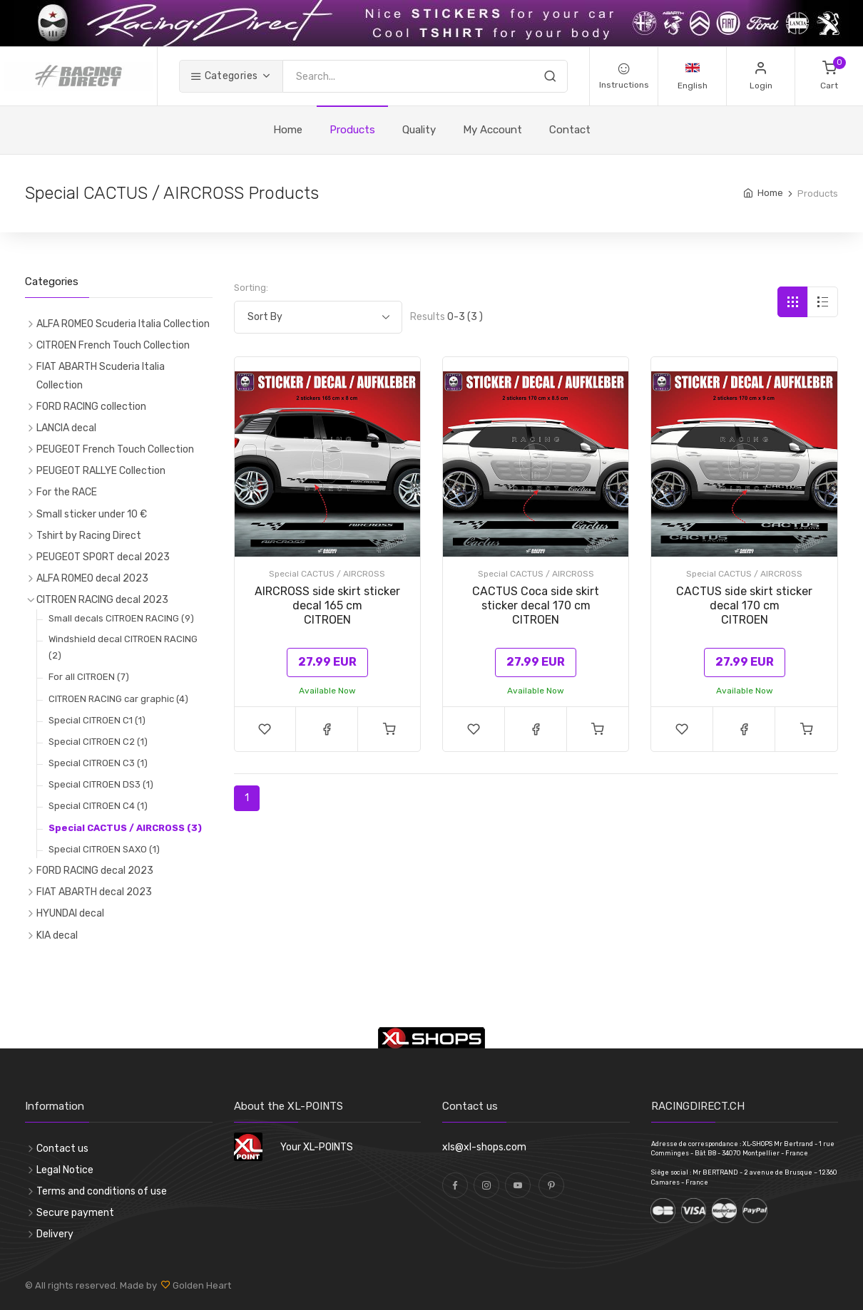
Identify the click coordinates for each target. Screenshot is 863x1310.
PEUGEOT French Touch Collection (115, 449)
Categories (223, 76)
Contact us (62, 1149)
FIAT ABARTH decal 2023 (94, 892)
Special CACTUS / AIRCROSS (327, 574)
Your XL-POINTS (316, 1147)
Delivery (54, 1234)
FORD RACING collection (91, 407)
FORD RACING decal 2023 (94, 871)
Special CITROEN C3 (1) (98, 763)
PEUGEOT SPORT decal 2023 (103, 557)
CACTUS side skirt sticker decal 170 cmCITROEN (744, 605)
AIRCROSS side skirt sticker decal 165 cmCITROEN (327, 605)
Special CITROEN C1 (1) (96, 720)
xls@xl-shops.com (484, 1147)
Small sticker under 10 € (91, 514)
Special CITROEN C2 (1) (98, 741)
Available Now (327, 691)
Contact (570, 129)
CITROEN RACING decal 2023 (102, 600)
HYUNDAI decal (70, 913)
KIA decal (57, 935)
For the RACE (66, 492)
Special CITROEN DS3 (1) (100, 784)
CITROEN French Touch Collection (113, 345)
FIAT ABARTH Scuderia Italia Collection (100, 376)
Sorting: (251, 287)
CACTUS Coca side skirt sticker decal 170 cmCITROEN (535, 605)
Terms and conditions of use (101, 1191)
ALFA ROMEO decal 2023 (92, 578)
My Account (492, 129)
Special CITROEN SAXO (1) (104, 849)
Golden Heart (200, 1285)
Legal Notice (64, 1170)
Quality (419, 129)
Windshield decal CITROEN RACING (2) (123, 647)
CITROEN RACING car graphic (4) (118, 698)
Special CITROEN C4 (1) (98, 805)
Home (287, 129)
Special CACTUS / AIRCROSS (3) (125, 827)
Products (352, 129)
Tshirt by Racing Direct (88, 536)
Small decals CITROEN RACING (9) (121, 618)
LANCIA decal (66, 428)
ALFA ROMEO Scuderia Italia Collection (123, 324)
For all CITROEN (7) (88, 676)
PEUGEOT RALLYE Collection (100, 471)
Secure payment (75, 1213)
